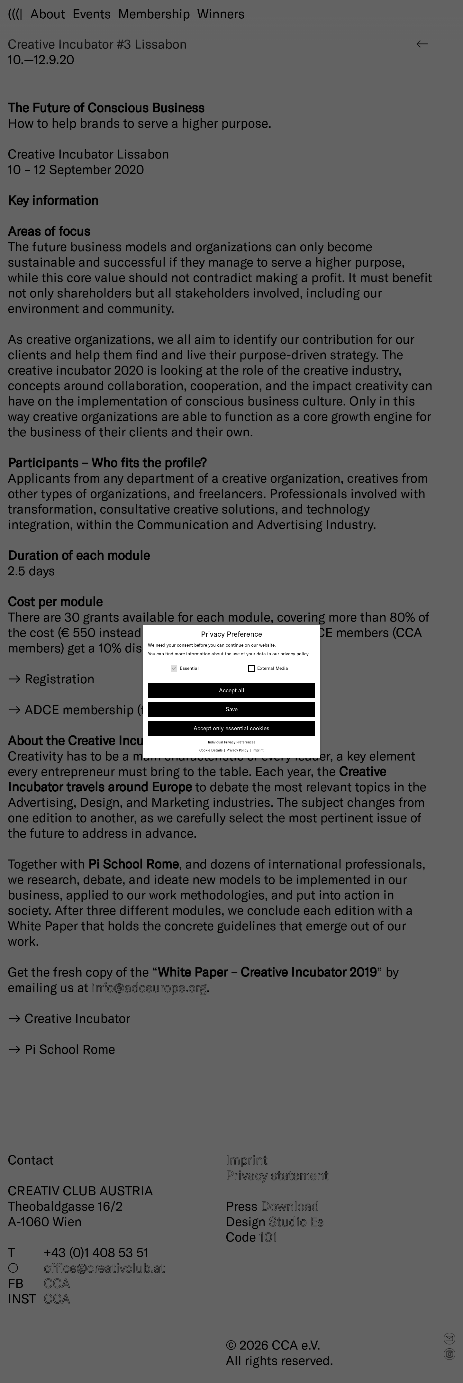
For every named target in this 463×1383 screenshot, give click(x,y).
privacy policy (294, 653)
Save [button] (232, 709)
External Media (268, 668)
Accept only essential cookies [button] (231, 728)
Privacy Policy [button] (238, 750)
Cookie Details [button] (211, 750)
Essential (185, 668)
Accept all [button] (231, 690)
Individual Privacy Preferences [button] (231, 742)
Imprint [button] (258, 750)
